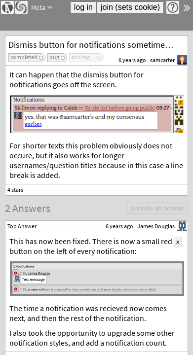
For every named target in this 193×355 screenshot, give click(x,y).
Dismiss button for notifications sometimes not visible (98, 44)
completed (24, 57)
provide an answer (157, 208)
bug (54, 57)
